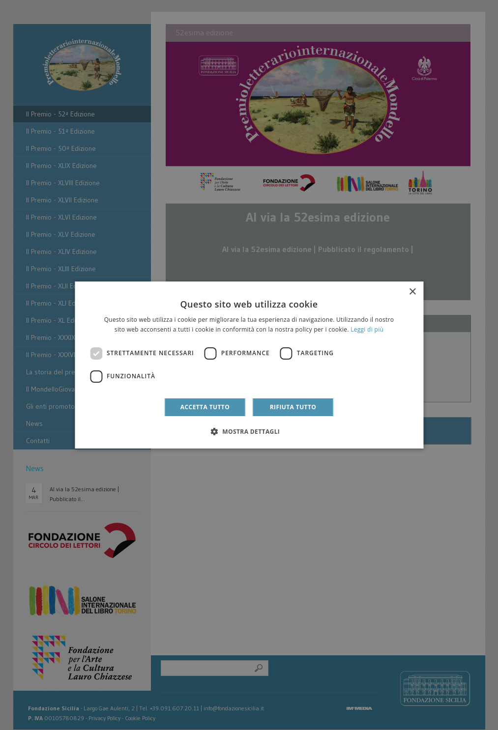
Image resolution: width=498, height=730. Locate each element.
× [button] (412, 292)
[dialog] (249, 365)
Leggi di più (367, 329)
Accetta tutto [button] (205, 407)
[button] (249, 431)
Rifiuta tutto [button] (293, 407)
